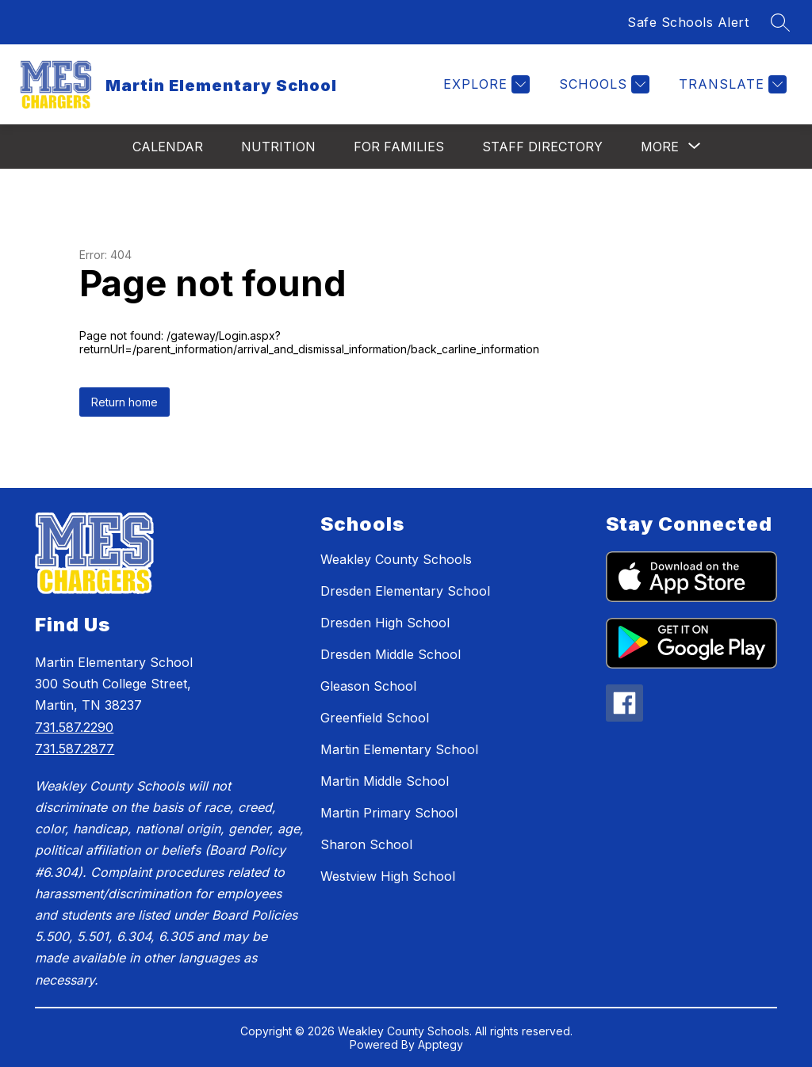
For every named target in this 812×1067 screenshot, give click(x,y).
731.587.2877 (74, 748)
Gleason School (368, 686)
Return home (124, 402)
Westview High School (387, 876)
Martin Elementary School (399, 749)
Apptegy (440, 1044)
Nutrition (278, 146)
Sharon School (366, 844)
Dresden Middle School (390, 654)
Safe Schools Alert (688, 22)
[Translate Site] (731, 84)
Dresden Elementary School (405, 591)
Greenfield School (374, 718)
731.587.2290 (74, 727)
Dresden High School (385, 623)
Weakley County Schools (396, 559)
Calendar (167, 146)
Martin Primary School (389, 813)
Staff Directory (542, 146)
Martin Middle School (384, 781)
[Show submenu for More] (660, 146)
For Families (399, 146)
